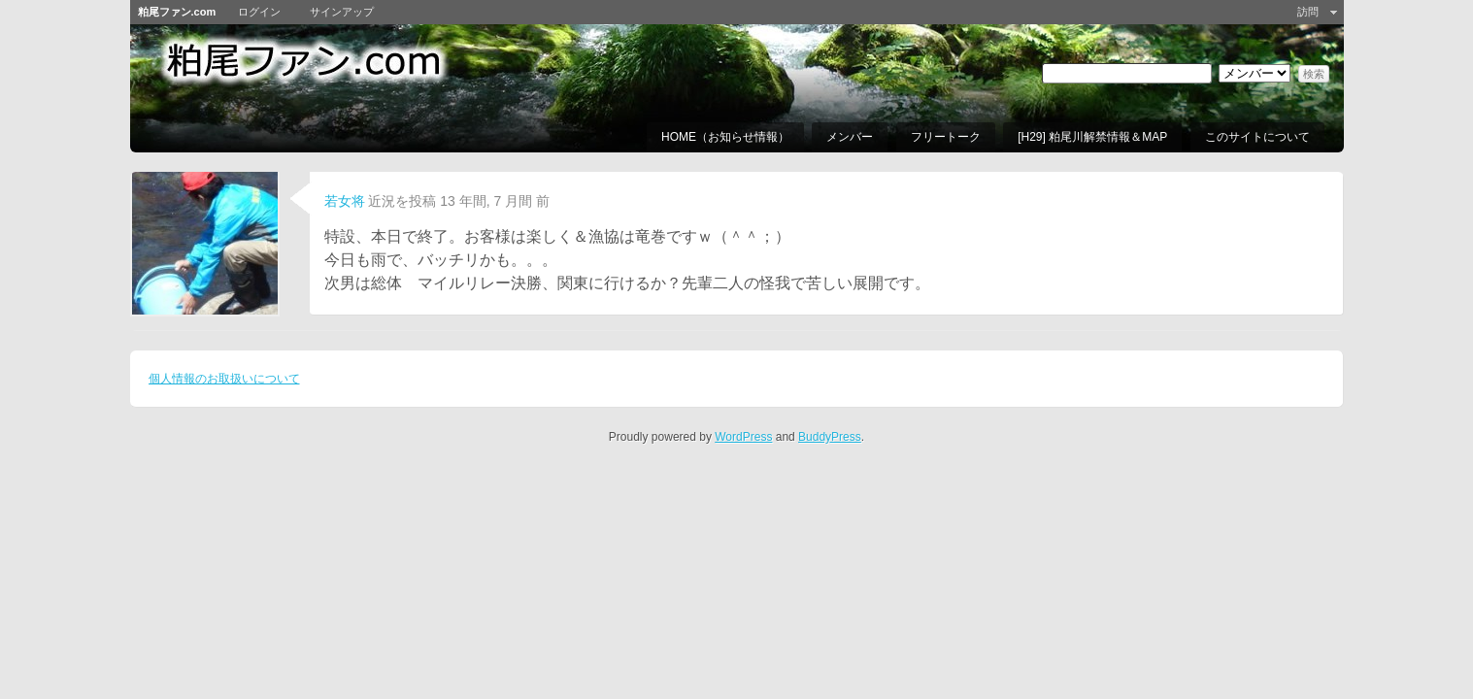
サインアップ (342, 11)
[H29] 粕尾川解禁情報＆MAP (1092, 137)
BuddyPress (829, 437)
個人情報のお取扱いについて (224, 378)
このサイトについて (1257, 137)
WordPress (743, 437)
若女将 (344, 201)
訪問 (1308, 11)
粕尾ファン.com (177, 11)
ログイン (259, 11)
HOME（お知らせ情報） (725, 137)
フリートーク (946, 137)
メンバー (849, 137)
